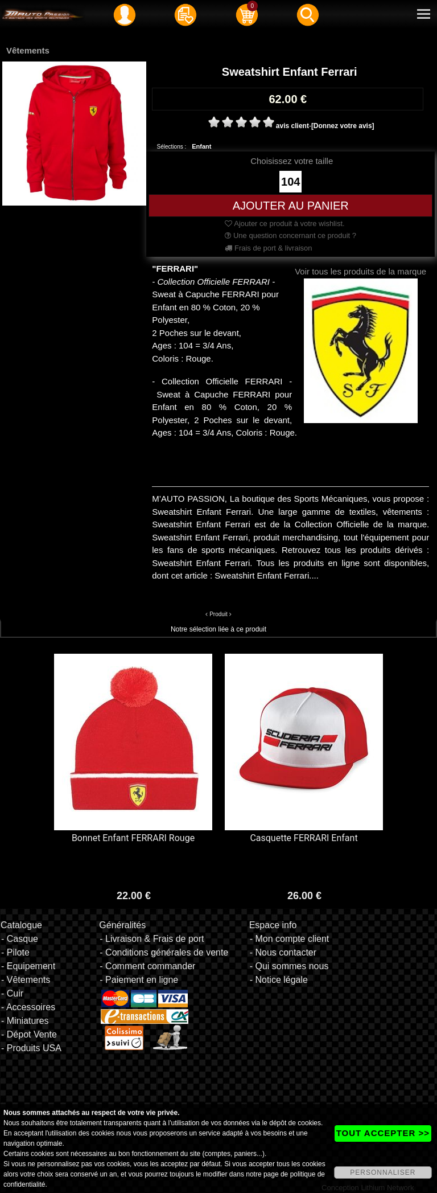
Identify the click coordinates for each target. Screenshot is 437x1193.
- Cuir (12, 993)
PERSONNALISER (382, 1172)
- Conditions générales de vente (164, 952)
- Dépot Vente (29, 1034)
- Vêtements (25, 980)
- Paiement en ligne (139, 980)
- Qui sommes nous (289, 966)
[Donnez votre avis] (342, 126)
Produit (218, 614)
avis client (292, 126)
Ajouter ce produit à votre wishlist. (284, 223)
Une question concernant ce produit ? (290, 235)
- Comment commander (147, 966)
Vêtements (28, 50)
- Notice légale (279, 980)
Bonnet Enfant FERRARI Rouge (133, 838)
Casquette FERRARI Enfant (303, 838)
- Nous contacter (283, 952)
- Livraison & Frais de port (152, 939)
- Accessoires (28, 1007)
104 (290, 181)
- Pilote (15, 952)
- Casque (19, 939)
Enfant (201, 146)
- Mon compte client (289, 939)
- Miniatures (25, 1021)
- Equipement (28, 966)
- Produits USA (31, 1048)
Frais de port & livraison (268, 248)
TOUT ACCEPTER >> (383, 1133)
